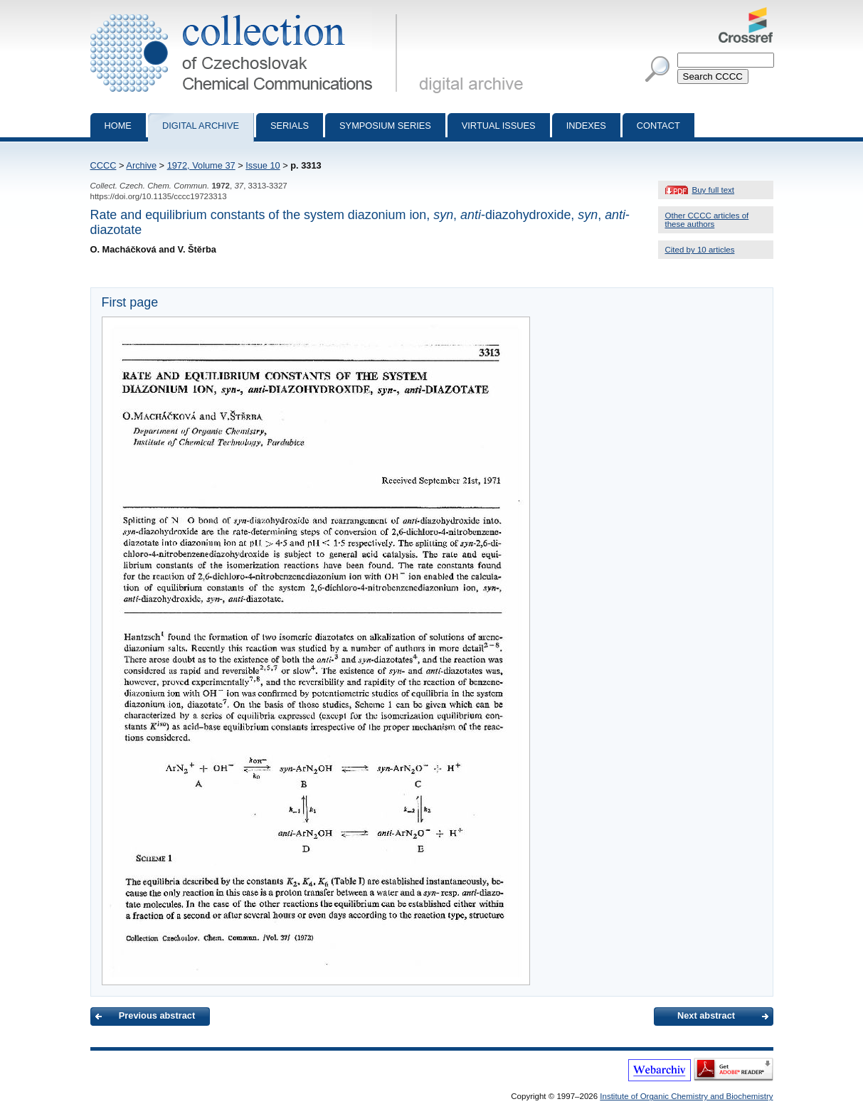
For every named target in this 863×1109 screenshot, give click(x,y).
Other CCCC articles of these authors (707, 219)
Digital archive (200, 125)
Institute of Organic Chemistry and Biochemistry (686, 1096)
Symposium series (385, 125)
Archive (141, 165)
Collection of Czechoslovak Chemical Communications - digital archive (246, 12)
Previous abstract (157, 1015)
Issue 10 (262, 165)
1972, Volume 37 (201, 165)
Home (118, 125)
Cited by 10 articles (700, 249)
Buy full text (713, 190)
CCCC (103, 165)
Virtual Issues (499, 125)
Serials (289, 125)
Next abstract (706, 1015)
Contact (658, 125)
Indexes (586, 125)
